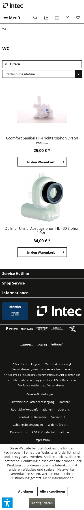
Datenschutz (18, 432)
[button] (7, 502)
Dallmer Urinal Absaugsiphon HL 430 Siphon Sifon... (42, 230)
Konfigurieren (42, 503)
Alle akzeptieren (52, 491)
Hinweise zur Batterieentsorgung (32, 402)
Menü (11, 17)
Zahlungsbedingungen (28, 425)
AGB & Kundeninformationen (51, 432)
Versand (56, 417)
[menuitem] (15, 18)
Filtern (12, 64)
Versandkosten (22, 369)
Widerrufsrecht (58, 425)
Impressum (42, 440)
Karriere (64, 402)
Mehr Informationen (58, 478)
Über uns (64, 409)
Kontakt (24, 417)
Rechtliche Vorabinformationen (32, 409)
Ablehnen (25, 491)
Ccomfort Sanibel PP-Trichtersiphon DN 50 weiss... (42, 140)
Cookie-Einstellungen (40, 394)
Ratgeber (40, 417)
